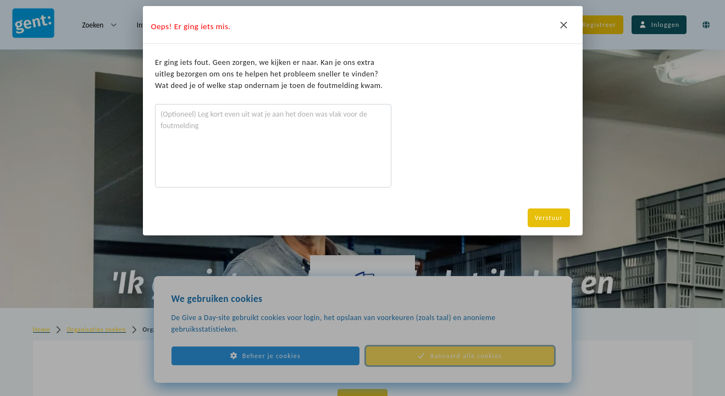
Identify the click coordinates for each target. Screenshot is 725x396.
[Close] (564, 24)
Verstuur (549, 218)
